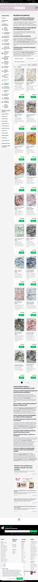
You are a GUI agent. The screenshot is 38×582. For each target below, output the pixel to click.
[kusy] (16, 97)
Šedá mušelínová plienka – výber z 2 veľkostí (31, 178)
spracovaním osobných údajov (22, 533)
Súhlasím (20, 578)
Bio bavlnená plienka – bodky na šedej (30, 365)
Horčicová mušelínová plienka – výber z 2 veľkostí (30, 147)
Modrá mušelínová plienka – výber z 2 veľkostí (18, 271)
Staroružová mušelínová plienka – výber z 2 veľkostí (19, 208)
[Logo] (7, 7)
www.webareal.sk (23, 581)
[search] (23, 8)
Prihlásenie (29, 0)
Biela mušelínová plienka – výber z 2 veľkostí (19, 83)
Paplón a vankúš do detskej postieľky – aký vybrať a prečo (25, 499)
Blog (28, 3)
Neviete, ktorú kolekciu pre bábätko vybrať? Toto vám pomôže (23, 468)
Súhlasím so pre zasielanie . (24, 533)
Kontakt (13, 3)
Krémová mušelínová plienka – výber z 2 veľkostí (30, 83)
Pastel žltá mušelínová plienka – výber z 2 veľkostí (19, 147)
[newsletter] (33, 531)
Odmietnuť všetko (12, 578)
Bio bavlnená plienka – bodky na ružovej (30, 333)
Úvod (2, 11)
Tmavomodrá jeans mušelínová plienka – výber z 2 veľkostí (30, 270)
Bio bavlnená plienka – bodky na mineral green (19, 365)
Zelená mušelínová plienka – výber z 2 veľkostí (18, 333)
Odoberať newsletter (11, 528)
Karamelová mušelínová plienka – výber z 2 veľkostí (19, 177)
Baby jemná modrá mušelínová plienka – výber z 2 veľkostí (30, 303)
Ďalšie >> (28, 382)
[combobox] (29, 65)
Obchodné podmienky (6, 3)
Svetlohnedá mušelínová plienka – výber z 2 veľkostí (31, 115)
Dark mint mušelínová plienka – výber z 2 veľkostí (30, 239)
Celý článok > (34, 473)
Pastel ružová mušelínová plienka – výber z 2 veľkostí (30, 208)
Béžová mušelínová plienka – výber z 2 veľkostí (18, 115)
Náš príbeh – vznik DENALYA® (21, 3)
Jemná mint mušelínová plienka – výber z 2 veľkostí (19, 239)
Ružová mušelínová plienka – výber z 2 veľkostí (18, 302)
